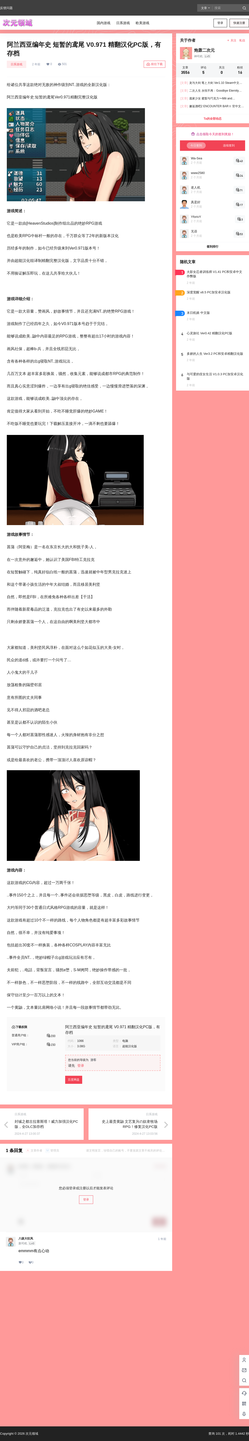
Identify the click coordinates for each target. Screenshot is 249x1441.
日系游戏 (16, 64)
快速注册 (239, 23)
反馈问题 (6, 8)
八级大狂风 (25, 1238)
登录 (220, 23)
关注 (231, 40)
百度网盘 (74, 1079)
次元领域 (31, 1433)
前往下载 (154, 64)
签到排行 (212, 246)
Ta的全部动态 (212, 118)
